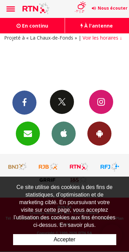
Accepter (64, 239)
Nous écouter (113, 8)
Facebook (24, 102)
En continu (32, 25)
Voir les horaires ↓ (102, 37)
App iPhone (64, 133)
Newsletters (28, 133)
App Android (99, 133)
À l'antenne (96, 25)
